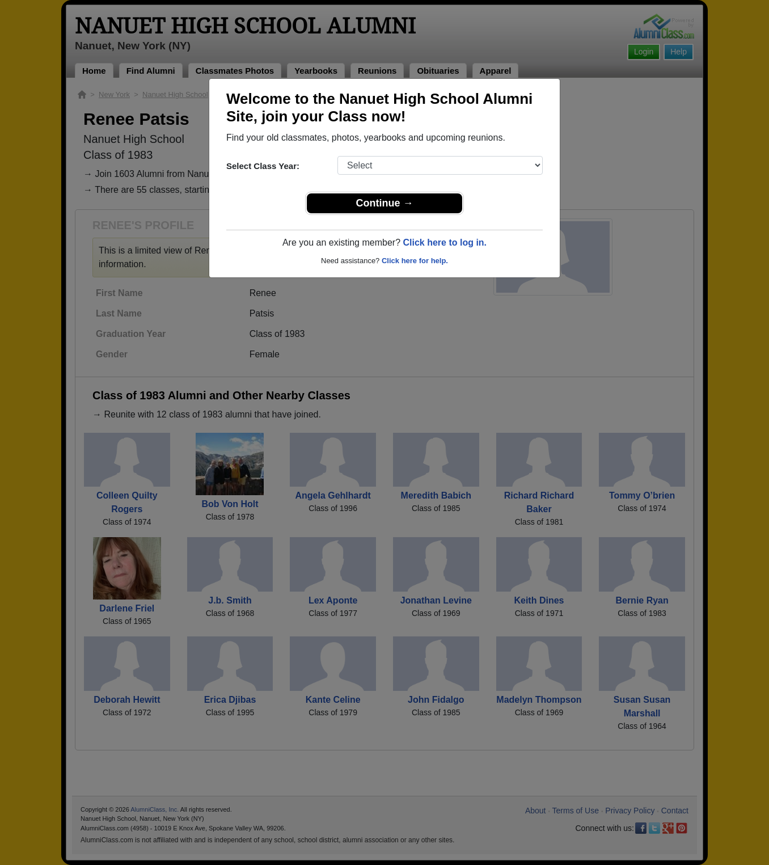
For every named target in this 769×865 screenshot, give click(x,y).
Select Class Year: (262, 166)
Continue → (384, 203)
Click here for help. (415, 260)
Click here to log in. (445, 242)
